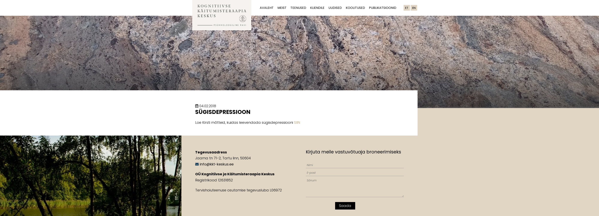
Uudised (335, 8)
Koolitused (355, 8)
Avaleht (267, 8)
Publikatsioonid (382, 8)
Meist (282, 8)
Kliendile (317, 8)
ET (406, 8)
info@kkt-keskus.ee (217, 164)
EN (414, 8)
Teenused (298, 8)
